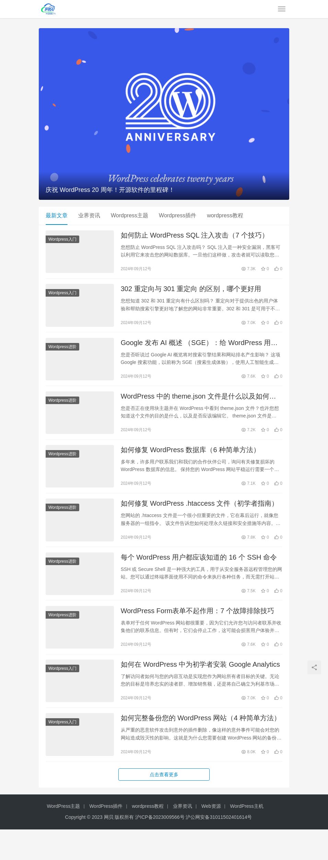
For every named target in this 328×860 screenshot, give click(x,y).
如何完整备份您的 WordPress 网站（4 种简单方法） (201, 747)
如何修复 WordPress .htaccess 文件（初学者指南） (200, 520)
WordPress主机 (246, 837)
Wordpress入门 (62, 241)
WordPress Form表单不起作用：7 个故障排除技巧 (197, 634)
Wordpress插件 (177, 215)
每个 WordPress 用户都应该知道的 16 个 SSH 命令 (199, 577)
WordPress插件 (105, 837)
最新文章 (57, 215)
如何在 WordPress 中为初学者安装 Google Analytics (200, 690)
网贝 (109, 847)
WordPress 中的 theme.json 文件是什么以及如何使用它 (198, 407)
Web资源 (211, 837)
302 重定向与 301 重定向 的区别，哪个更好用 (191, 293)
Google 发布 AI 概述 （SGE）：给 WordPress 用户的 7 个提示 (199, 350)
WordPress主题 (63, 837)
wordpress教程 (225, 215)
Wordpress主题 (129, 215)
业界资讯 (89, 215)
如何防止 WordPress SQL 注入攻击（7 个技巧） (195, 237)
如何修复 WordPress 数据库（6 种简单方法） (190, 463)
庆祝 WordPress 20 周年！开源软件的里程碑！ (110, 189)
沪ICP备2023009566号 (160, 847)
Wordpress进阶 (62, 354)
